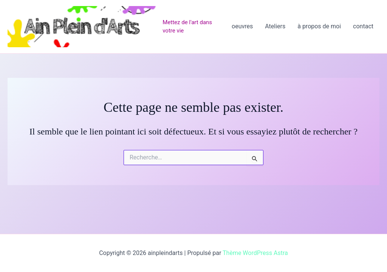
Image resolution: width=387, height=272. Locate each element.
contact (363, 26)
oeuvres (242, 26)
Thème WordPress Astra (255, 253)
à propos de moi (319, 26)
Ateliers (275, 26)
